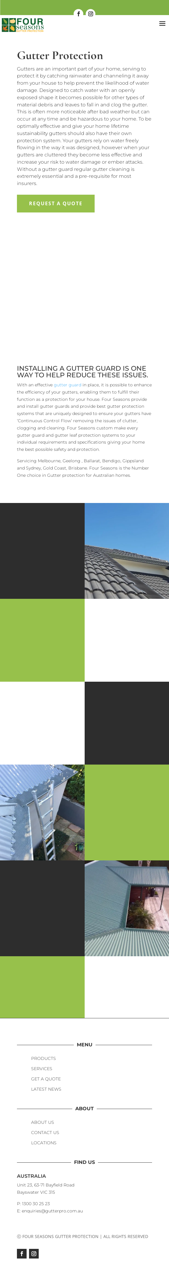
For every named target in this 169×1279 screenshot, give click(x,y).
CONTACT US (45, 1132)
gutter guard (67, 385)
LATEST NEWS (46, 1089)
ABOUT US (42, 1122)
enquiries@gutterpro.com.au (52, 1211)
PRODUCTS (43, 1058)
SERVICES (41, 1068)
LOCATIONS (44, 1142)
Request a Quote (56, 203)
